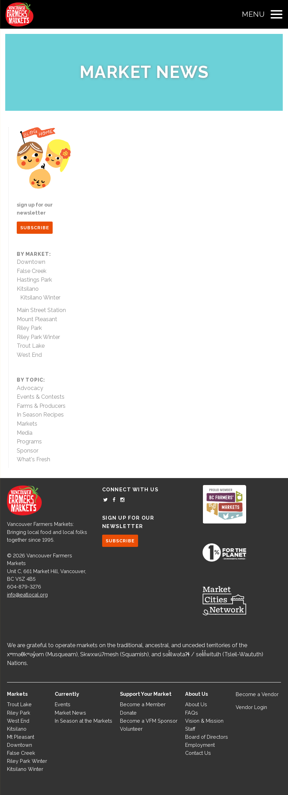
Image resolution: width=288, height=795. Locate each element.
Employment (200, 745)
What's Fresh (33, 459)
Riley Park (29, 328)
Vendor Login (251, 707)
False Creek (31, 271)
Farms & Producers (41, 406)
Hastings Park (34, 279)
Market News (144, 72)
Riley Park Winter (38, 337)
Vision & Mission (204, 721)
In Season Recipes (40, 414)
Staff (190, 729)
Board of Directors (206, 737)
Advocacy (30, 388)
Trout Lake (31, 345)
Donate (128, 713)
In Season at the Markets (83, 721)
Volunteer (131, 729)
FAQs (191, 713)
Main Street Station (41, 310)
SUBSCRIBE (34, 227)
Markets (27, 423)
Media (24, 432)
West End (29, 355)
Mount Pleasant (37, 319)
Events (62, 704)
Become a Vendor (257, 694)
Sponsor (27, 450)
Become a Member (143, 704)
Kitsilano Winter (40, 297)
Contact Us (198, 753)
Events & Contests (41, 396)
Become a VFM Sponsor (148, 721)
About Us (196, 704)
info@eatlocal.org (27, 595)
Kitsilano (28, 289)
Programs (29, 441)
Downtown (31, 262)
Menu (253, 14)
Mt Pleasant (20, 737)
